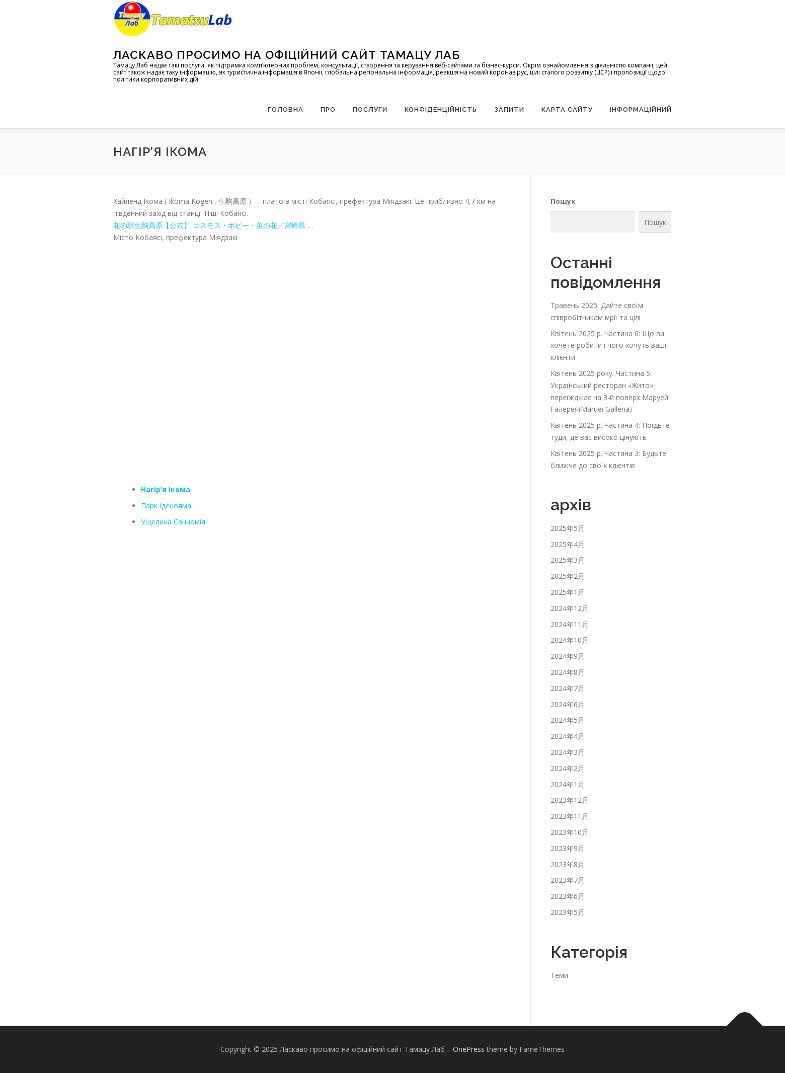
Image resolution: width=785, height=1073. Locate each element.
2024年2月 (568, 768)
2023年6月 (568, 896)
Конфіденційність (441, 109)
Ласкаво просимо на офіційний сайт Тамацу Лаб (286, 54)
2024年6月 (568, 704)
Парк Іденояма (166, 505)
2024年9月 (568, 656)
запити (509, 109)
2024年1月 (568, 784)
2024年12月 (570, 608)
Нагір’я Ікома (165, 489)
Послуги (370, 109)
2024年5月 (568, 720)
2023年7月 (568, 880)
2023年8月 (568, 864)
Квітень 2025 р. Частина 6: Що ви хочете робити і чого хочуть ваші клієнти (608, 345)
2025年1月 (568, 592)
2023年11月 (570, 816)
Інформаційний (641, 109)
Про (328, 109)
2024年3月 (568, 752)
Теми (559, 975)
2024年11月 (570, 624)
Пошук (563, 201)
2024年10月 (570, 640)
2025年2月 (568, 576)
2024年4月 (568, 736)
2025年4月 (568, 544)
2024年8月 (568, 672)
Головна (285, 109)
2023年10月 (570, 832)
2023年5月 (568, 912)
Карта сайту (567, 109)
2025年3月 (568, 560)
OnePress (469, 1049)
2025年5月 (568, 528)
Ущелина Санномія (173, 521)
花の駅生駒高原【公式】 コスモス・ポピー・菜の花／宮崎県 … (213, 225)
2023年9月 (568, 848)
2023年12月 (570, 800)
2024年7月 (568, 688)
